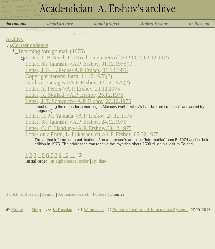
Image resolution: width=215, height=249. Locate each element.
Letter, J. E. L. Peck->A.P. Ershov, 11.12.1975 (76, 70)
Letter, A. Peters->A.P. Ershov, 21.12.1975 (72, 89)
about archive (60, 23)
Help (36, 209)
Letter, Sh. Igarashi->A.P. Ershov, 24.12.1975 (75, 122)
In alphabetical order (70, 161)
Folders (99, 194)
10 (65, 155)
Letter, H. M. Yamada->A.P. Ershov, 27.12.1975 (78, 116)
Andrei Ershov (154, 23)
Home (17, 209)
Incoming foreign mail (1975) (52, 51)
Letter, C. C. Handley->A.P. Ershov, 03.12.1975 (78, 128)
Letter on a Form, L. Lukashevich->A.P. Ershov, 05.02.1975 (92, 134)
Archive (15, 39)
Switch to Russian (22, 194)
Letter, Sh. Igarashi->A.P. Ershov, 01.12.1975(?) (78, 64)
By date (99, 161)
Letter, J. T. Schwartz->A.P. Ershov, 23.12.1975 (78, 101)
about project (106, 23)
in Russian (199, 23)
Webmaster (94, 209)
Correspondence (30, 45)
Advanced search (73, 194)
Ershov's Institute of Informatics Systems (150, 209)
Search (48, 194)
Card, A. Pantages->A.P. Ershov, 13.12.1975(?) (77, 82)
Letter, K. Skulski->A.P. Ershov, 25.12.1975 (74, 95)
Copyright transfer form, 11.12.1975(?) (68, 76)
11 (72, 155)
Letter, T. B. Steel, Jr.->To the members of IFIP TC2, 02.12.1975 (97, 58)
